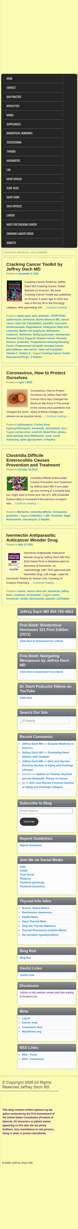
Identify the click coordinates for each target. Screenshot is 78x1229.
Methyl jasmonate (43, 334)
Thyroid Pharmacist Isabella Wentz (44, 930)
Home (9, 78)
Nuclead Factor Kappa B (20, 338)
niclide (24, 598)
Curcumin (61, 323)
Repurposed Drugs (17, 357)
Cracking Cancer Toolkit (55, 353)
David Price (50, 432)
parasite (50, 598)
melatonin (12, 334)
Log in (26, 1018)
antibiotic (43, 315)
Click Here (26, 697)
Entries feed (29, 1022)
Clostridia (56, 515)
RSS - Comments (33, 1059)
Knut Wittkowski (34, 435)
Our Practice (14, 97)
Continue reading (58, 307)
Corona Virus (42, 424)
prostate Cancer (53, 345)
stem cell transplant (50, 349)
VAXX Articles (14, 206)
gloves (62, 432)
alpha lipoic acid (27, 315)
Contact (11, 87)
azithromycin (14, 319)
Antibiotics (35, 515)
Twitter (24, 870)
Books (10, 115)
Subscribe (29, 821)
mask (48, 435)
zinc (63, 428)
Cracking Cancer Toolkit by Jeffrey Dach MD (34, 266)
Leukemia (12, 330)
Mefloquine (53, 330)
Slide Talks (13, 188)
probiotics (23, 342)
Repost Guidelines (31, 845)
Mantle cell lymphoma (32, 330)
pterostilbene (14, 349)
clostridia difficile (40, 512)
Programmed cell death (29, 345)
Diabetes (11, 243)
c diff (46, 515)
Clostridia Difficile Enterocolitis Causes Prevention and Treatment (33, 460)
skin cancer (30, 349)
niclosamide (62, 334)
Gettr (23, 866)
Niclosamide (13, 519)
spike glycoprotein (31, 439)
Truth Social (27, 874)
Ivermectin (38, 428)
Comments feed (32, 1027)
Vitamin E (24, 353)
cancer (65, 319)
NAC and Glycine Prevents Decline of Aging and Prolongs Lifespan (47, 765)
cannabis (48, 323)
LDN (9, 170)
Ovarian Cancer (46, 338)
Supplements (14, 124)
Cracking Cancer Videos (20, 233)
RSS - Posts (29, 1054)
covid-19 (37, 432)
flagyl (67, 515)
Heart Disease (14, 179)
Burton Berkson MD (48, 319)
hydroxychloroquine (18, 428)
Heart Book (13, 197)
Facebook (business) (32, 886)
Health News (30, 917)
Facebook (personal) (32, 882)
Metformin (26, 334)
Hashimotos (13, 160)
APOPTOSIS (58, 315)
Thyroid (11, 151)
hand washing (14, 435)
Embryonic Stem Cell (55, 327)
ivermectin (12, 598)
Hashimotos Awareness (37, 912)
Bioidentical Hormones (19, 133)
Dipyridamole (34, 327)
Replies (36, 357)
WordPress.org (31, 1031)
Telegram (25, 878)
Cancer (11, 215)
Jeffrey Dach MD (32, 743)
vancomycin (29, 519)
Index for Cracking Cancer (22, 224)
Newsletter (13, 106)
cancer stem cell (16, 323)
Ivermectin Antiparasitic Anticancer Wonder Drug (32, 537)
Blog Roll (25, 957)
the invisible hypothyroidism (40, 934)
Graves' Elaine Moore (35, 908)
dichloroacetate (15, 327)
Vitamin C (12, 353)
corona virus (22, 432)
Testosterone (14, 142)
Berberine (29, 319)
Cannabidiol (34, 323)
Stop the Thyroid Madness (39, 925)
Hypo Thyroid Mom (34, 921)
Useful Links (27, 975)
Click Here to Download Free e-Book (41, 641)
